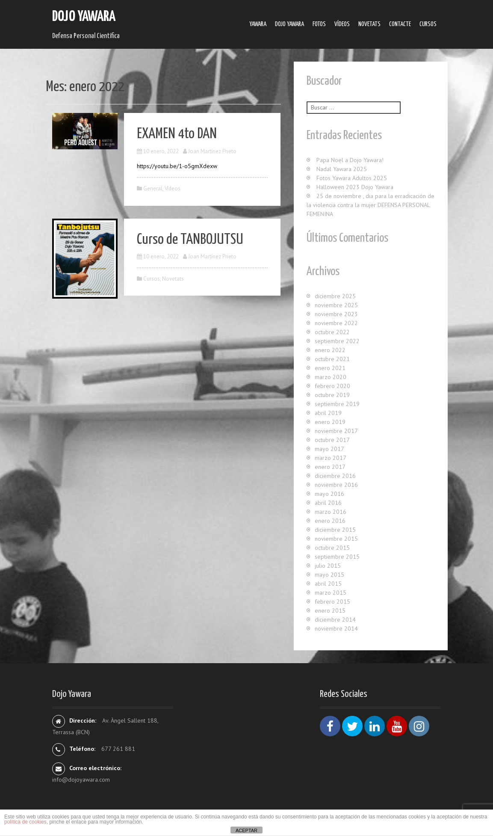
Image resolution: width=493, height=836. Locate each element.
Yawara (257, 24)
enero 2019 (330, 422)
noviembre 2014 (336, 628)
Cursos (428, 24)
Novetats (369, 24)
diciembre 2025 (335, 296)
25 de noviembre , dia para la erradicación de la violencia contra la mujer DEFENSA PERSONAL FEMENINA (370, 205)
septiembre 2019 (337, 404)
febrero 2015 (332, 601)
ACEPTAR (246, 830)
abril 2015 (328, 583)
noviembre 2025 (336, 305)
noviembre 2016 (336, 485)
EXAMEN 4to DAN (177, 134)
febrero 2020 (332, 386)
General (152, 188)
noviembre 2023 (336, 314)
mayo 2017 (329, 449)
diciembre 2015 (335, 530)
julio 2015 (328, 565)
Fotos (319, 24)
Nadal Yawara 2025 (341, 169)
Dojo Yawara (83, 17)
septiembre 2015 (337, 556)
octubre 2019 (332, 395)
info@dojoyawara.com (81, 779)
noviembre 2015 (336, 539)
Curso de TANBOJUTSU (190, 240)
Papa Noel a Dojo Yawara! (350, 160)
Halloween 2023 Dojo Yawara (354, 187)
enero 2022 (330, 350)
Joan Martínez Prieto (212, 151)
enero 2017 (330, 467)
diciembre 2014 (335, 619)
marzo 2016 (330, 512)
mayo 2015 (329, 574)
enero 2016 (330, 521)
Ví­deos (342, 24)
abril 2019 (328, 413)
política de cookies (25, 822)
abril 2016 (328, 503)
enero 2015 (330, 610)
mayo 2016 (329, 494)
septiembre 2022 (337, 341)
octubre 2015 (332, 547)
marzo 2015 (330, 592)
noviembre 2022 (336, 323)
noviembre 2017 (336, 431)
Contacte (400, 24)
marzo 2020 (330, 377)
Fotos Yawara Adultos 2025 (351, 178)
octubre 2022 (332, 332)
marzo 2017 (330, 458)
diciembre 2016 (335, 476)
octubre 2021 (332, 359)
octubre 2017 (332, 440)
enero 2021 (330, 368)
